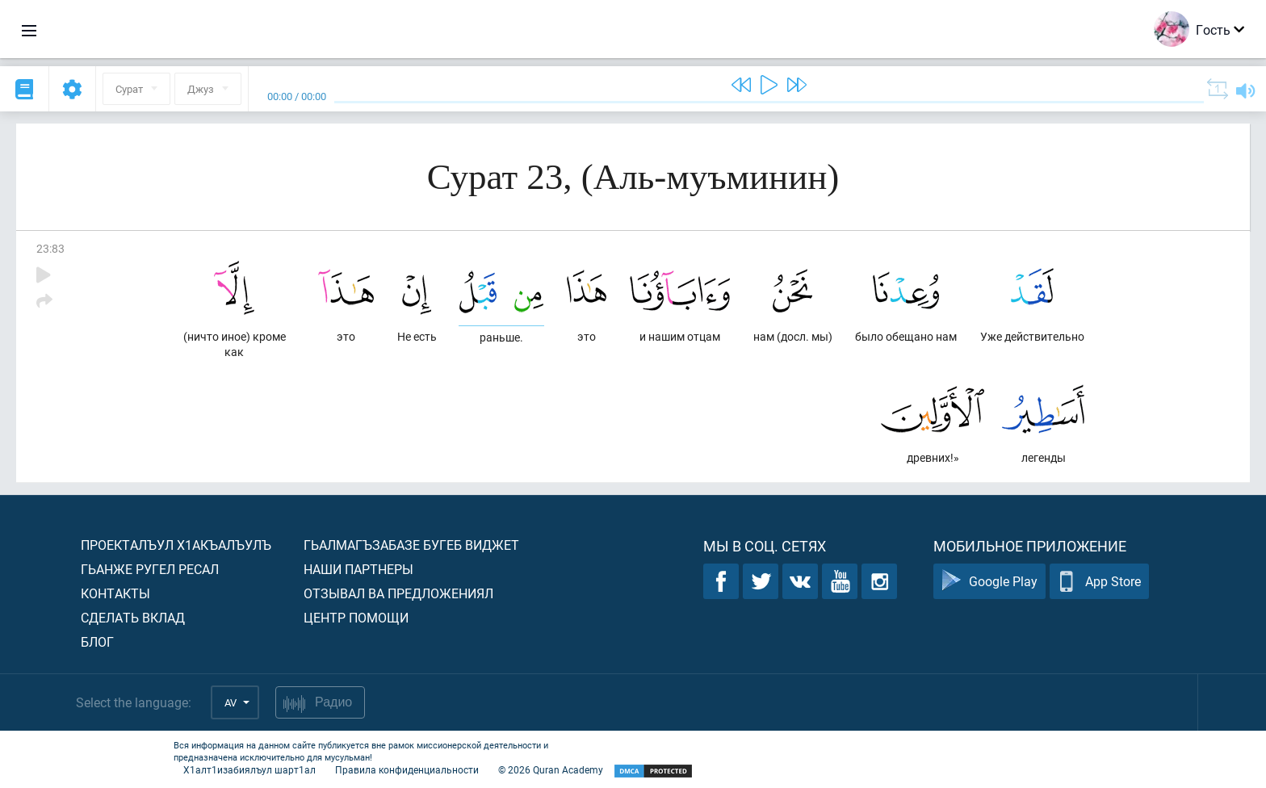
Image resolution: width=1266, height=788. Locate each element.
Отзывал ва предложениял (398, 593)
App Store (1099, 581)
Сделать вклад (133, 617)
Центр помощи (356, 617)
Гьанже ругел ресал (150, 568)
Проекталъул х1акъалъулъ (176, 544)
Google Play (989, 581)
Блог (97, 641)
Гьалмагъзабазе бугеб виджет (411, 544)
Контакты (115, 593)
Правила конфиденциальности (407, 769)
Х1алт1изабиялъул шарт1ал (249, 769)
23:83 (50, 248)
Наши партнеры (358, 568)
